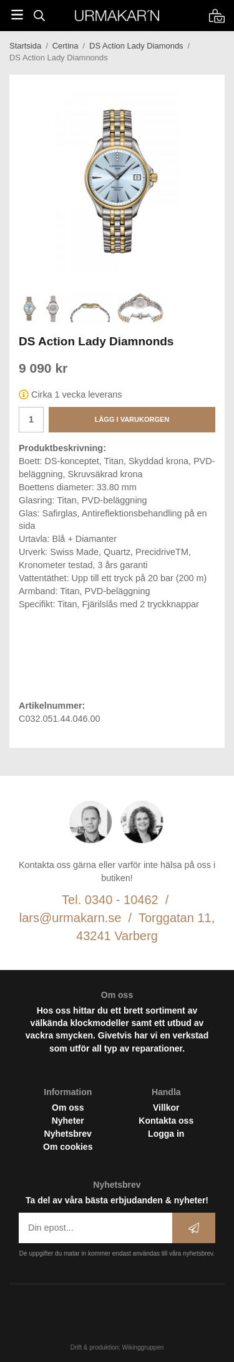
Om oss (68, 1107)
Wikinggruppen (143, 1347)
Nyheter (68, 1121)
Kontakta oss (166, 1121)
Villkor (166, 1107)
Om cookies (67, 1147)
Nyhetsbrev (68, 1134)
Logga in (166, 1134)
